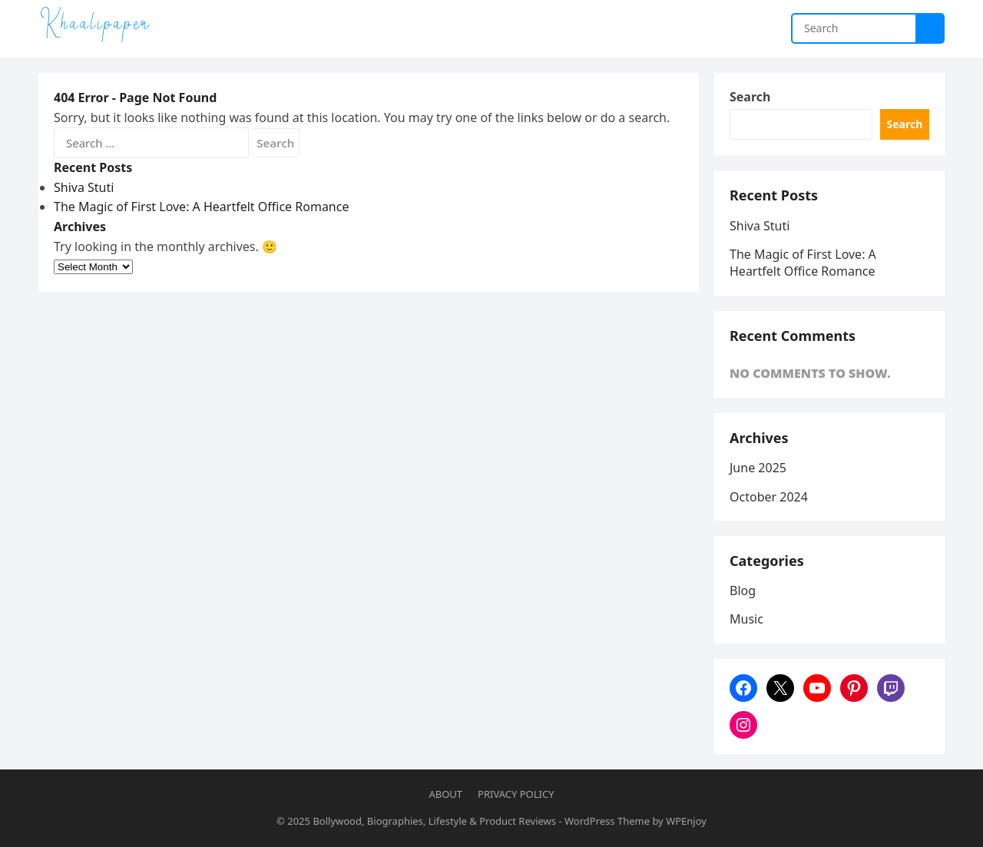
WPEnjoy (686, 821)
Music (746, 618)
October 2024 (769, 496)
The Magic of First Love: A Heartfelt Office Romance (201, 206)
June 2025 (758, 467)
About (445, 794)
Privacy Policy (516, 794)
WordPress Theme (607, 821)
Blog (743, 590)
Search (750, 96)
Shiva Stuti (84, 187)
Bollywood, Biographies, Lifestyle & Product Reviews (434, 821)
